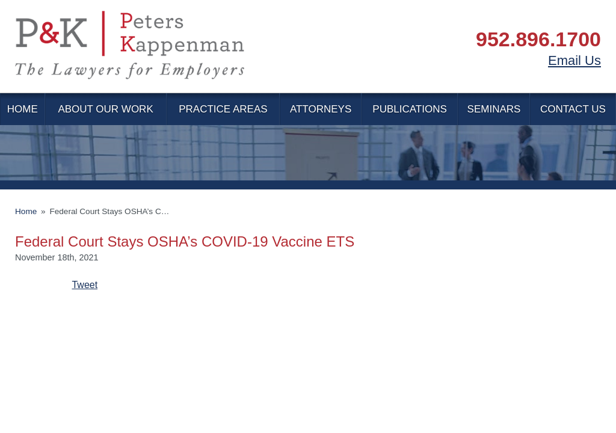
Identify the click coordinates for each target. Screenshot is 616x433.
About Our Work (105, 109)
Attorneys (320, 109)
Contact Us (573, 109)
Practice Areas (223, 109)
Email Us (574, 60)
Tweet (84, 285)
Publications (409, 109)
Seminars (494, 109)
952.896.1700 (538, 39)
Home (22, 109)
